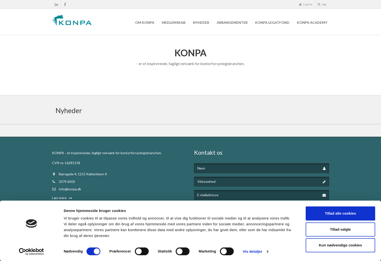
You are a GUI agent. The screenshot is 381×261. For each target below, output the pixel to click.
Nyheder (201, 22)
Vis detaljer (252, 251)
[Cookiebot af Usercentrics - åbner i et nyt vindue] (31, 251)
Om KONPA (144, 22)
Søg (322, 4)
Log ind (305, 4)
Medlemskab (173, 22)
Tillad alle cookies (340, 213)
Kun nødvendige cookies (340, 245)
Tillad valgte (340, 229)
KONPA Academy (312, 22)
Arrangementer (232, 22)
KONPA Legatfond (272, 22)
